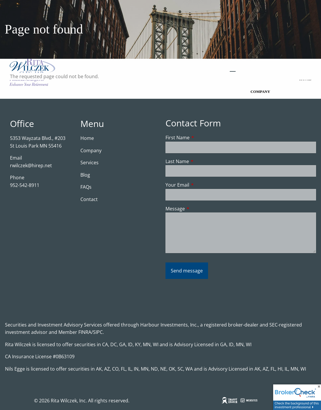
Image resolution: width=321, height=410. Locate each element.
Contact (89, 199)
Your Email (200, 185)
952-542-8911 (24, 185)
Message (198, 208)
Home (87, 138)
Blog (85, 175)
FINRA (84, 332)
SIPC (98, 332)
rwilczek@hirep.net (31, 165)
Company (260, 91)
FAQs (86, 187)
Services (89, 162)
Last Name (200, 161)
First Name (201, 137)
